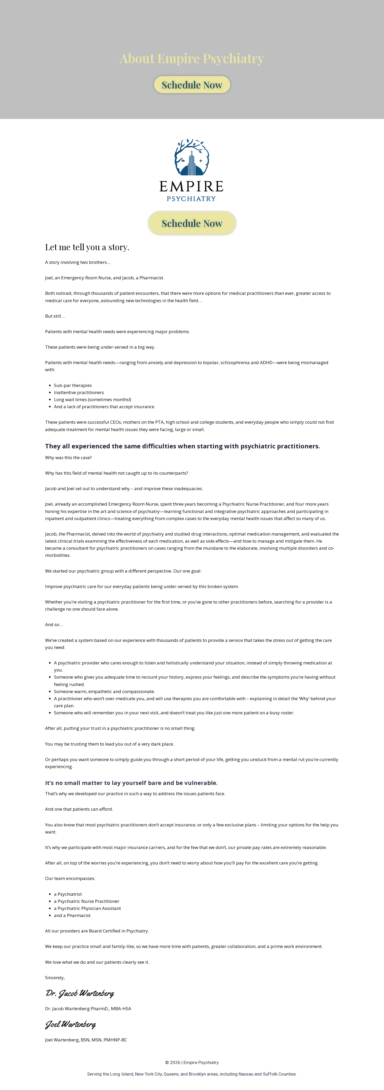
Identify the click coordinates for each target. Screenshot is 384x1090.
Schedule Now (308, 13)
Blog (245, 13)
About (160, 13)
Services (183, 13)
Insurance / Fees (216, 13)
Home (140, 13)
